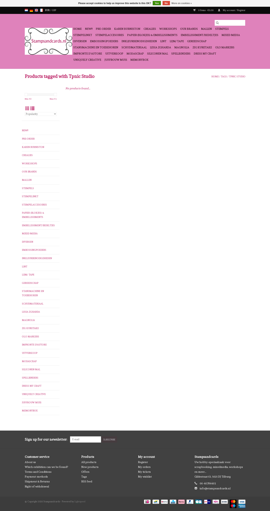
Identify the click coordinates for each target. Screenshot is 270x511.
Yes (157, 3)
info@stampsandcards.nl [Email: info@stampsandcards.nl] (215, 488)
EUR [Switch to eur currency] (47, 10)
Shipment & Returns (37, 481)
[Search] (229, 23)
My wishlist (145, 476)
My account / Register (231, 10)
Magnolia (181, 47)
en (36, 10)
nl (26, 10)
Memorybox (139, 59)
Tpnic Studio (237, 76)
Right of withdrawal (37, 486)
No (166, 3)
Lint (163, 41)
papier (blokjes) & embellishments (152, 35)
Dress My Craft (205, 53)
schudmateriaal (134, 47)
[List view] (32, 108)
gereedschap (197, 41)
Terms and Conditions (38, 471)
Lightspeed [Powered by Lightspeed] (79, 501)
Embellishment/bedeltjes (199, 35)
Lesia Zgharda (160, 47)
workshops (168, 28)
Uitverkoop (114, 53)
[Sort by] (41, 114)
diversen (80, 41)
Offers (85, 471)
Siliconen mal (157, 53)
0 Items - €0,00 (203, 10)
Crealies (150, 28)
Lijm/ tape (177, 41)
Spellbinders (180, 53)
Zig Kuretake (202, 47)
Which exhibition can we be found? (46, 466)
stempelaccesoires (109, 35)
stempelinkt (82, 35)
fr (41, 10)
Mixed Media (231, 35)
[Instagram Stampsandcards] (242, 439)
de (31, 10)
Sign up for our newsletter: (46, 439)
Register (143, 462)
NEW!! (89, 28)
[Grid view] (27, 108)
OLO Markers (224, 47)
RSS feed (86, 481)
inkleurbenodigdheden (139, 41)
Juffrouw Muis (116, 59)
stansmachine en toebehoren (95, 47)
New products (90, 466)
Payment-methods (36, 476)
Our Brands (189, 28)
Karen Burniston (127, 28)
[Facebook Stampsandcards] (235, 439)
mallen (206, 28)
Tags (224, 76)
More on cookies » (181, 3)
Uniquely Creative (87, 59)
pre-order (103, 28)
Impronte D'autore (87, 53)
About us (30, 462)
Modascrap (135, 53)
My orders (144, 466)
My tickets (144, 471)
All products (88, 462)
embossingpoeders (104, 41)
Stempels (222, 28)
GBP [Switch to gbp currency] (54, 10)
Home (77, 28)
